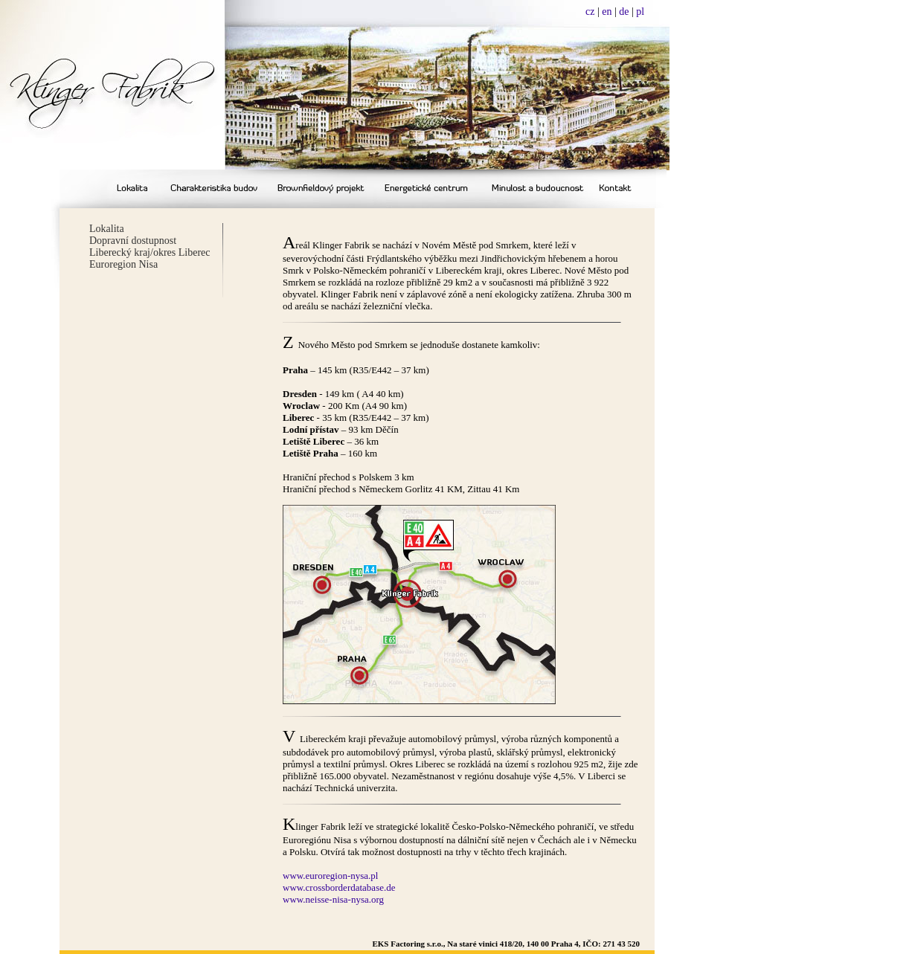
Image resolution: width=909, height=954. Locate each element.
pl (640, 11)
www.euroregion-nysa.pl (330, 875)
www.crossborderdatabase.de (339, 887)
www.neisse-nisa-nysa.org (333, 899)
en (606, 11)
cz (589, 11)
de (624, 11)
